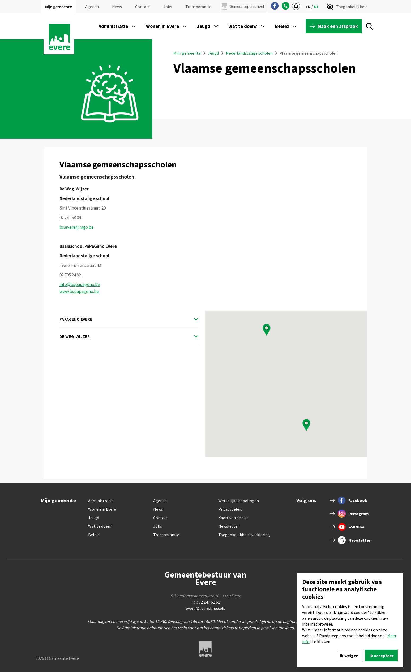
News (117, 6)
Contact (142, 6)
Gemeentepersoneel (247, 6)
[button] (267, 330)
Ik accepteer (381, 655)
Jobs (167, 6)
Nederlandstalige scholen (249, 53)
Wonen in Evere (102, 509)
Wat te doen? (100, 526)
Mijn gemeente (58, 6)
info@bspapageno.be (79, 284)
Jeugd (214, 53)
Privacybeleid (230, 509)
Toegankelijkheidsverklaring (244, 534)
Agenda (92, 6)
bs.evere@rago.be (76, 227)
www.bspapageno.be (79, 291)
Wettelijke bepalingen (238, 500)
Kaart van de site (233, 517)
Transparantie (198, 6)
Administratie (100, 500)
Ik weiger (349, 655)
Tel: (205, 602)
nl (316, 7)
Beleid (94, 534)
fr (308, 7)
